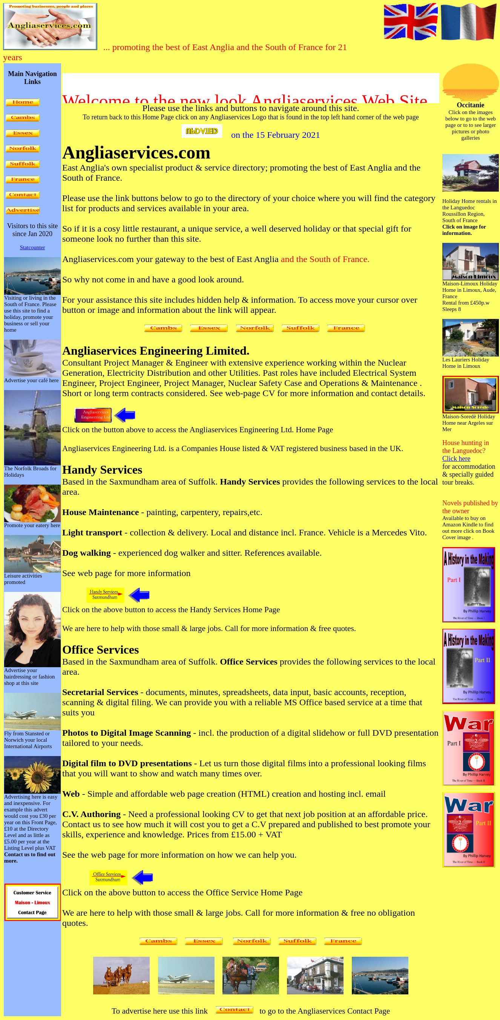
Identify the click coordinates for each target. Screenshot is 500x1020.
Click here (456, 458)
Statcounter (32, 247)
